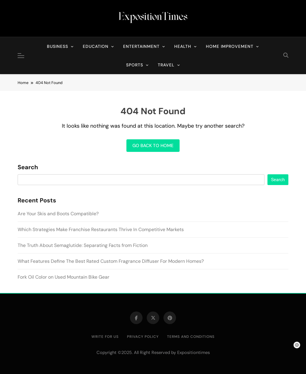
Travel (166, 65)
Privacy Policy (143, 336)
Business (57, 46)
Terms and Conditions (191, 336)
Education (95, 46)
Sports (134, 65)
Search (28, 167)
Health (182, 46)
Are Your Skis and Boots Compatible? (58, 213)
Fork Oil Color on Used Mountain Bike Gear (63, 277)
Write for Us (105, 336)
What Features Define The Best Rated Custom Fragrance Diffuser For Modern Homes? (111, 261)
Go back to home (153, 146)
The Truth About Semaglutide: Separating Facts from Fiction (83, 245)
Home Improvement (229, 46)
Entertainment (141, 46)
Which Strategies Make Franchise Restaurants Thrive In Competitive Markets (101, 229)
